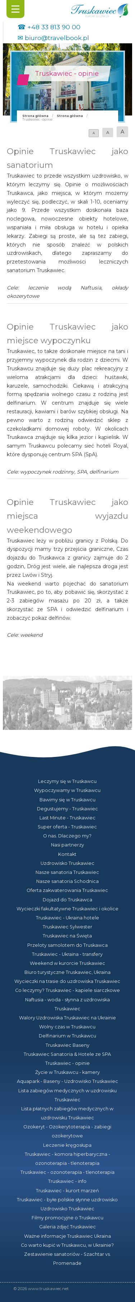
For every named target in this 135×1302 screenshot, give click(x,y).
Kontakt (67, 854)
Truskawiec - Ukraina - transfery (67, 954)
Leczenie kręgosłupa (67, 1145)
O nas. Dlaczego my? (67, 836)
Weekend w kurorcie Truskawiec (67, 963)
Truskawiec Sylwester (67, 926)
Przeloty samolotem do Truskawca (67, 945)
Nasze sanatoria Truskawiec (67, 872)
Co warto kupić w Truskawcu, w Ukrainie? (67, 1245)
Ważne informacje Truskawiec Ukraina (67, 1236)
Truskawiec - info (67, 1181)
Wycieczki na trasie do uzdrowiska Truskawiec (67, 981)
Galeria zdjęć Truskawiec (67, 1226)
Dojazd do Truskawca (67, 899)
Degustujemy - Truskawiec (67, 808)
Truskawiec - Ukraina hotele (67, 917)
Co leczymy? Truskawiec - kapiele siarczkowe (67, 990)
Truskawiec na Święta (67, 936)
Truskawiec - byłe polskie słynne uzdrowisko (67, 1199)
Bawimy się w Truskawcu (67, 799)
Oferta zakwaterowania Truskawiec (67, 890)
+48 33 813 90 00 (53, 27)
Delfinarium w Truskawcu (67, 1035)
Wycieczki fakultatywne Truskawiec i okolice (67, 908)
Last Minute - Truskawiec (67, 817)
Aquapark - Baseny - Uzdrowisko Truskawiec (67, 1081)
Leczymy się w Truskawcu (67, 781)
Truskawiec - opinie (67, 1063)
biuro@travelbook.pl (57, 38)
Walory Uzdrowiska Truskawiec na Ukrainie (67, 1017)
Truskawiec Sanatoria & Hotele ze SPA (67, 1054)
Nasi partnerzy (67, 845)
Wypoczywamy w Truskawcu (67, 790)
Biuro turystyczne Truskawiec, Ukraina (67, 972)
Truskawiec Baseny (67, 1045)
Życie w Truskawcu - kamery (67, 1072)
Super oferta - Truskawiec (67, 826)
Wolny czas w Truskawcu (67, 1026)
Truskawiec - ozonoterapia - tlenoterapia (67, 1172)
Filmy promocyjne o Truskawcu (67, 1217)
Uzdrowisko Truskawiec (67, 863)
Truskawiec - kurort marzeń (67, 1190)
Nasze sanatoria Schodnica (67, 881)
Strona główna (35, 116)
